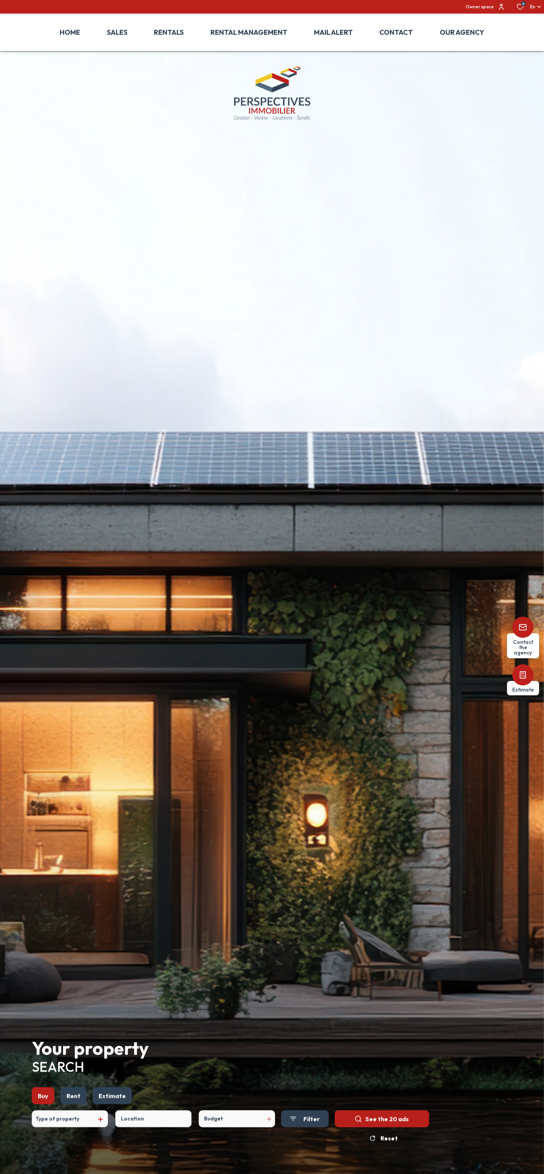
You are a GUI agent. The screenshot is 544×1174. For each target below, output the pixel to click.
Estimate (112, 1114)
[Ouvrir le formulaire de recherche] (305, 1137)
